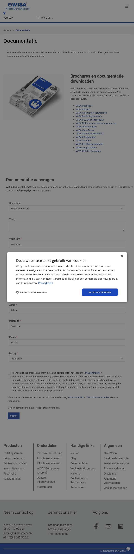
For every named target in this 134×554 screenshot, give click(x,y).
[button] (31, 292)
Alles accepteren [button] (99, 292)
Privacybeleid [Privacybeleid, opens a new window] (46, 282)
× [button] (121, 256)
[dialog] (67, 277)
